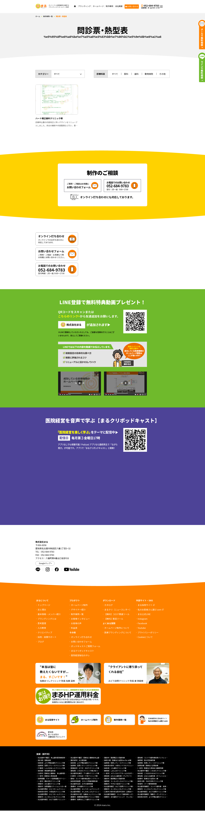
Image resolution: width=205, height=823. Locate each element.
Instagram (142, 618)
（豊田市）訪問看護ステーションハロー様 (51, 786)
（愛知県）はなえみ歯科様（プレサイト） (118, 776)
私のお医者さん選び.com (149, 609)
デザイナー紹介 (78, 609)
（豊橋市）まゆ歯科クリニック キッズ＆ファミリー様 (122, 797)
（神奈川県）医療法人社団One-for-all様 (117, 760)
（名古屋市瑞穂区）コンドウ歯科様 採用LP (152, 786)
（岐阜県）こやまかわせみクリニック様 (150, 773)
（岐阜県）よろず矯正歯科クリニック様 (51, 763)
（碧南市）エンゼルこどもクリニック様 (51, 797)
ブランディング (84, 6)
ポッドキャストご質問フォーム (85, 646)
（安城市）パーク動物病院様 (146, 784)
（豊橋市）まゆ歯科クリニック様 (81, 786)
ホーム (37, 16)
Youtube (142, 627)
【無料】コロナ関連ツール (116, 614)
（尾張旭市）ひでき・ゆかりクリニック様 (84, 768)
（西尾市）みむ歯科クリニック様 (48, 784)
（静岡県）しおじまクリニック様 (114, 771)
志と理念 (42, 609)
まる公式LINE (144, 614)
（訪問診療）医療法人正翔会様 (147, 765)
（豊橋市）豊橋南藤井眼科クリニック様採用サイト (87, 797)
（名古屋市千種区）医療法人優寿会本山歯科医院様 (87, 757)
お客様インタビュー (80, 618)
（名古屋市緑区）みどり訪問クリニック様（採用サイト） (156, 791)
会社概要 (119, 6)
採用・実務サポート (47, 637)
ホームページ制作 (79, 605)
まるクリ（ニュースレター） (117, 609)
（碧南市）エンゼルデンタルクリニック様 (151, 789)
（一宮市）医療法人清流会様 (47, 776)
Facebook (142, 623)
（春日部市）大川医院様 (78, 760)
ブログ (41, 641)
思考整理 (42, 623)
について (145, 637)
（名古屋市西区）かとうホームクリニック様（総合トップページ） (60, 794)
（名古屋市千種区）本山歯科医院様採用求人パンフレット (57, 757)
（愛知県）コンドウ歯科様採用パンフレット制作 (153, 757)
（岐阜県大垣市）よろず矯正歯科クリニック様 (152, 797)
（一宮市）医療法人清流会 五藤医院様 (149, 768)
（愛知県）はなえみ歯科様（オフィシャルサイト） (154, 776)
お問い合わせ (132, 6)
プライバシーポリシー (148, 632)
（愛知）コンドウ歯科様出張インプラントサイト (86, 778)
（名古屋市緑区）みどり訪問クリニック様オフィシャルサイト (59, 799)
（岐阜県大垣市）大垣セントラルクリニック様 (119, 765)
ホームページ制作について (116, 627)
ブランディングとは (47, 618)
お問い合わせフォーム (81, 641)
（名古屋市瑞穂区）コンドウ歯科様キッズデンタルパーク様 (124, 794)
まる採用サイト (145, 605)
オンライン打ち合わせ (81, 637)
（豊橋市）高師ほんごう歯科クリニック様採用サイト (88, 799)
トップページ (44, 605)
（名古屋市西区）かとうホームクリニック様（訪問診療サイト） (92, 789)
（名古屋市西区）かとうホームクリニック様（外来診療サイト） (59, 789)
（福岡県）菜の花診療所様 (145, 760)
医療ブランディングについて (117, 632)
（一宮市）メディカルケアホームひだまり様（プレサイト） (124, 773)
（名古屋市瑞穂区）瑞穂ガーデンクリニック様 (152, 794)
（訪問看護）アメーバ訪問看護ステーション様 (53, 778)
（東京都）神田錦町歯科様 (46, 771)
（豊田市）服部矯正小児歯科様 (114, 757)
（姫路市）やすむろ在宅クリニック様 (116, 784)
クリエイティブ (45, 632)
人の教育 (42, 627)
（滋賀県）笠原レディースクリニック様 (117, 763)
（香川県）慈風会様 (44, 760)
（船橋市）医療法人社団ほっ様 (147, 778)
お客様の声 (76, 623)
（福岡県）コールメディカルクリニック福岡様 (119, 781)
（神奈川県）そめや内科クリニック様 (149, 781)
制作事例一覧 (48, 16)
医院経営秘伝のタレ (80, 655)
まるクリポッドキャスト (82, 650)
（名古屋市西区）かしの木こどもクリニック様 (85, 791)
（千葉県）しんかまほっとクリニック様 (51, 768)
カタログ (108, 605)
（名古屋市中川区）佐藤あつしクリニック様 (85, 794)
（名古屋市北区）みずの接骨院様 (81, 784)
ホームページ (98, 6)
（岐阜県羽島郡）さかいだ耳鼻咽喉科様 (83, 781)
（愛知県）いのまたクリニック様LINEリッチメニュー (88, 771)
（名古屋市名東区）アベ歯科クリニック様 (84, 773)
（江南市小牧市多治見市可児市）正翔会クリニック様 (121, 791)
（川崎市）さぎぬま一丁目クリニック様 (83, 776)
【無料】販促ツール (113, 618)
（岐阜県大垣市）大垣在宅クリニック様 (51, 791)
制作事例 (109, 6)
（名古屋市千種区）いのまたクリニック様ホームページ (155, 771)
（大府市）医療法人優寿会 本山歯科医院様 (52, 773)
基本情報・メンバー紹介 (49, 614)
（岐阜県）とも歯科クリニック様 (114, 768)
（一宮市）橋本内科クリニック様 (48, 781)
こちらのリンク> (69, 316)
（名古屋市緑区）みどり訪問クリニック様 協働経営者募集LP (125, 786)
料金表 (74, 627)
